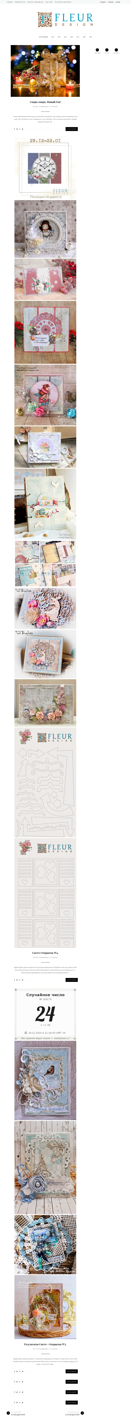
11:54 (36, 1349)
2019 (90, 37)
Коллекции (43, 37)
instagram (97, 51)
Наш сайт (49, 2)
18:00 (36, 106)
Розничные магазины (63, 2)
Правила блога (20, 2)
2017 (78, 37)
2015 (65, 37)
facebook (116, 51)
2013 (52, 37)
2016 (71, 37)
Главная (10, 2)
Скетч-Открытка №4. (45, 952)
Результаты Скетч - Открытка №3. (45, 1344)
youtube (107, 51)
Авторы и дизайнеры (35, 2)
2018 (84, 37)
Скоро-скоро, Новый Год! (45, 102)
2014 (59, 37)
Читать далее (71, 129)
